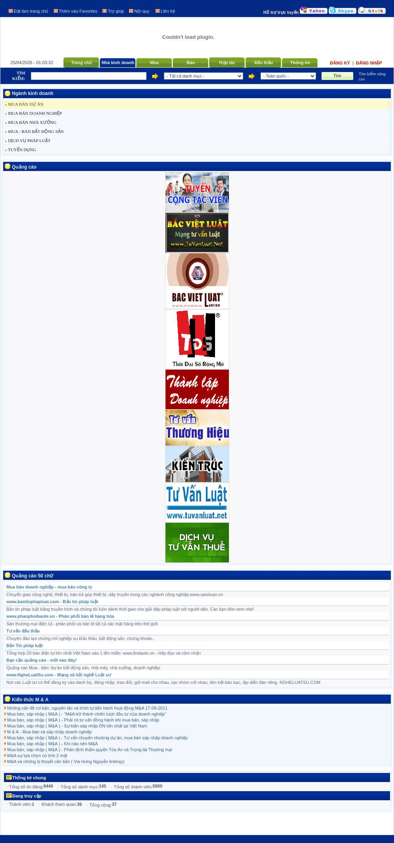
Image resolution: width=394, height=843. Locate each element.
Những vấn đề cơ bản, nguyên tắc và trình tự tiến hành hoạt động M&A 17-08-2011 (87, 708)
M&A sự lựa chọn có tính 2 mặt (37, 755)
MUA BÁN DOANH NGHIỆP (33, 113)
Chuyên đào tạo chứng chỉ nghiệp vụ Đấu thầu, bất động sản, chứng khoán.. (80, 638)
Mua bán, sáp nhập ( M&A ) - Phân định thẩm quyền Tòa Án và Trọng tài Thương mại (89, 749)
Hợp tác (227, 62)
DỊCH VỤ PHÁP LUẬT (28, 140)
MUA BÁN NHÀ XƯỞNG (30, 122)
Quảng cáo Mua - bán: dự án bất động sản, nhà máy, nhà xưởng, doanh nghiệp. (83, 667)
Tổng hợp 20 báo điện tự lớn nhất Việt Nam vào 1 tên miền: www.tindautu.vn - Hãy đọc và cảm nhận (103, 653)
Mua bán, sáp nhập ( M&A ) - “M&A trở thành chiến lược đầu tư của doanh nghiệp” (86, 714)
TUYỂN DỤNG (20, 149)
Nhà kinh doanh (118, 62)
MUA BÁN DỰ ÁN (24, 104)
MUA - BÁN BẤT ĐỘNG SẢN (34, 131)
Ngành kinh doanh (32, 93)
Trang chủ (81, 62)
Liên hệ (168, 11)
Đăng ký (340, 63)
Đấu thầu (263, 62)
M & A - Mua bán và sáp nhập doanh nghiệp (49, 731)
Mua (154, 62)
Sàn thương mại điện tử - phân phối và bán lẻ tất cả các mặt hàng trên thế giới (82, 623)
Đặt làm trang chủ (31, 11)
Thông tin (300, 62)
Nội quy (141, 11)
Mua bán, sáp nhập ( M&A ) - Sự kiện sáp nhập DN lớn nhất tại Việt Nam (77, 725)
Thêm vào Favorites (78, 11)
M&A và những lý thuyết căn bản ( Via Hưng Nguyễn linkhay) (65, 761)
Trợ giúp (116, 11)
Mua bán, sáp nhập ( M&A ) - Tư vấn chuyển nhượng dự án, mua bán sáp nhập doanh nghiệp (97, 737)
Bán (191, 62)
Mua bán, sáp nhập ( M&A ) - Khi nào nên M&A (52, 743)
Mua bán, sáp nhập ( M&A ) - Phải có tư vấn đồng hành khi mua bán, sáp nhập (83, 720)
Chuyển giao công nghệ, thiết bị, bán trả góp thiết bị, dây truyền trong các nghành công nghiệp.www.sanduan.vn (114, 594)
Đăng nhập (369, 63)
